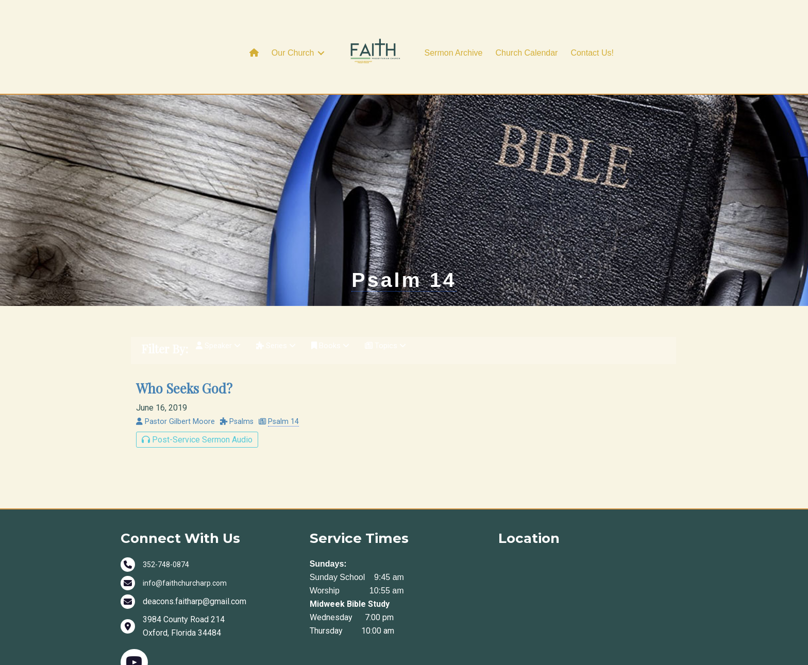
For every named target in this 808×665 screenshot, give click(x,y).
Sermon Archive (454, 52)
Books (338, 403)
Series (281, 403)
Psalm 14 (403, 330)
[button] (321, 53)
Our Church (293, 52)
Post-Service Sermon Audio (197, 494)
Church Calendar (526, 52)
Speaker (220, 403)
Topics (396, 403)
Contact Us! (592, 52)
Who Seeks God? (184, 442)
